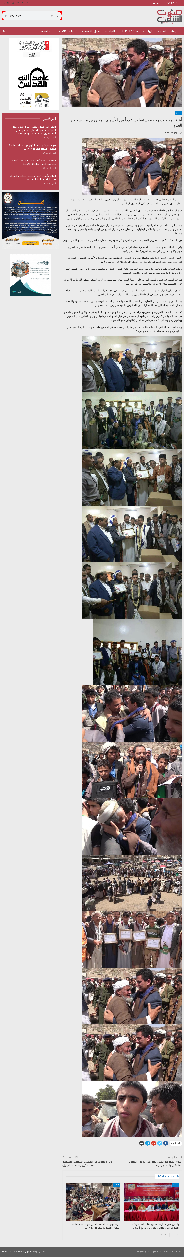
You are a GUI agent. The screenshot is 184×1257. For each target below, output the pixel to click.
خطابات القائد (69, 31)
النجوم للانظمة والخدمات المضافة (16, 1252)
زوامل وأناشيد (92, 31)
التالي (164, 1235)
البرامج (149, 31)
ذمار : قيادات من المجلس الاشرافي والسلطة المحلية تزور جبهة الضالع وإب (87, 1163)
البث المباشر (47, 31)
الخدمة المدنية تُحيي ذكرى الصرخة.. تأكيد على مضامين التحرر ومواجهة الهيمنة (32, 162)
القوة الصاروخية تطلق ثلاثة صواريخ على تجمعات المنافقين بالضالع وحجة (155, 1163)
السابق (174, 1235)
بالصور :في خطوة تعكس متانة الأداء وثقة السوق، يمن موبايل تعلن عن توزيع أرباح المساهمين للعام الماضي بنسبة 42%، (34, 130)
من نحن (155, 3)
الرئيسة (175, 31)
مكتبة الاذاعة (130, 31)
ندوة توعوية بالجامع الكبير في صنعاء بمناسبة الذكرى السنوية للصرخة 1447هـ (32, 147)
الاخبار (163, 31)
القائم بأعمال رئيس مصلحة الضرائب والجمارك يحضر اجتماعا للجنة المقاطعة (33, 178)
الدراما (111, 31)
